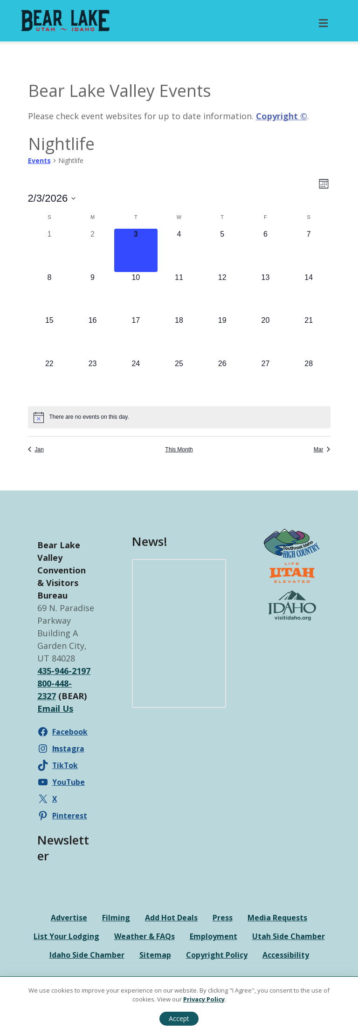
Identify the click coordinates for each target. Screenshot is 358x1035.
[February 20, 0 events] (265, 336)
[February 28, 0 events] (308, 380)
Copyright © (281, 116)
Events (39, 160)
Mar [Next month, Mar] (322, 449)
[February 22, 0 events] (49, 380)
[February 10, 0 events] (136, 293)
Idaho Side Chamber (86, 955)
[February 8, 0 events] (49, 293)
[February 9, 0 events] (92, 293)
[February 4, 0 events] (179, 250)
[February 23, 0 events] (92, 380)
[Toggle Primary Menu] (323, 23)
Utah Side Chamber (288, 936)
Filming (116, 917)
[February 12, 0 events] (222, 293)
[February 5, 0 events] (222, 250)
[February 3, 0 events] (136, 250)
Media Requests (277, 917)
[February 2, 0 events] (92, 250)
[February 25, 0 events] (179, 380)
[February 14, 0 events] (308, 293)
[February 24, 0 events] (136, 380)
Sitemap (155, 955)
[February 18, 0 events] (179, 336)
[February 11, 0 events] (179, 293)
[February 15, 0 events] (49, 336)
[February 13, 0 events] (265, 293)
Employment (213, 936)
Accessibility (285, 955)
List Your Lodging (66, 936)
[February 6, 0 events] (265, 250)
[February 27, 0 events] (265, 380)
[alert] (179, 417)
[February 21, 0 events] (308, 336)
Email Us (55, 708)
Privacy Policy (204, 999)
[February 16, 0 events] (92, 336)
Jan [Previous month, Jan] (36, 449)
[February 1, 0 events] (49, 250)
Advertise (69, 917)
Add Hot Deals (171, 917)
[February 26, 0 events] (222, 380)
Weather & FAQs (144, 936)
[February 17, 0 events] (136, 336)
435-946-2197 (63, 670)
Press (223, 917)
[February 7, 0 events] (308, 250)
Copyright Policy (217, 955)
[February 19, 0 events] (222, 336)
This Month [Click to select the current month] (179, 449)
